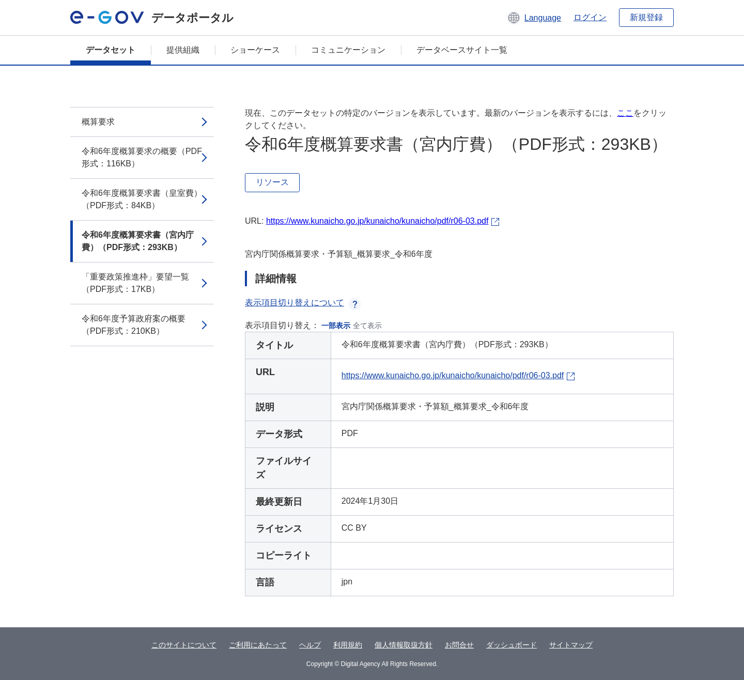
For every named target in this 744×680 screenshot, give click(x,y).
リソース (272, 182)
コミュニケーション (348, 49)
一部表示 (335, 325)
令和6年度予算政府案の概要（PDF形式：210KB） (133, 324)
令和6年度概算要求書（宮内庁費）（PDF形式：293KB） (138, 241)
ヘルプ (310, 645)
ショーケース (255, 49)
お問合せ (459, 645)
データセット (110, 49)
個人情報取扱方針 (403, 645)
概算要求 (98, 121)
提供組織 (182, 49)
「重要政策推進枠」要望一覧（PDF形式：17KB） (135, 282)
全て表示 (367, 325)
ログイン (590, 17)
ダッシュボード (511, 645)
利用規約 (347, 645)
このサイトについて (183, 645)
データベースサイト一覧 (461, 49)
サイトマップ (571, 645)
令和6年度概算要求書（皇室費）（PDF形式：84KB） (142, 199)
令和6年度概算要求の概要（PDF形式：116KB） (142, 157)
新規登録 (646, 17)
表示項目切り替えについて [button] (303, 302)
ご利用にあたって (258, 645)
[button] (534, 17)
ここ (625, 113)
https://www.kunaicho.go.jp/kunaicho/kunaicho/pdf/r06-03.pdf (377, 221)
